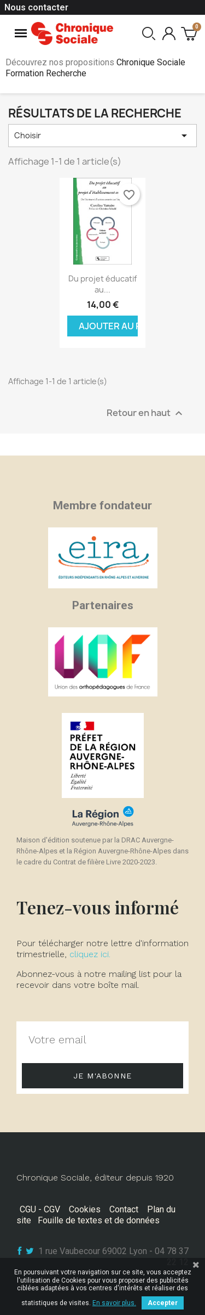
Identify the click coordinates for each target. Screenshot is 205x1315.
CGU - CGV (40, 1209)
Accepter (163, 1303)
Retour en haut (146, 413)
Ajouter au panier (108, 326)
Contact (123, 1209)
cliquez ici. (89, 954)
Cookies (85, 1209)
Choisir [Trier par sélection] (102, 135)
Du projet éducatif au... (102, 284)
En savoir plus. (114, 1303)
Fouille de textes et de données (99, 1220)
